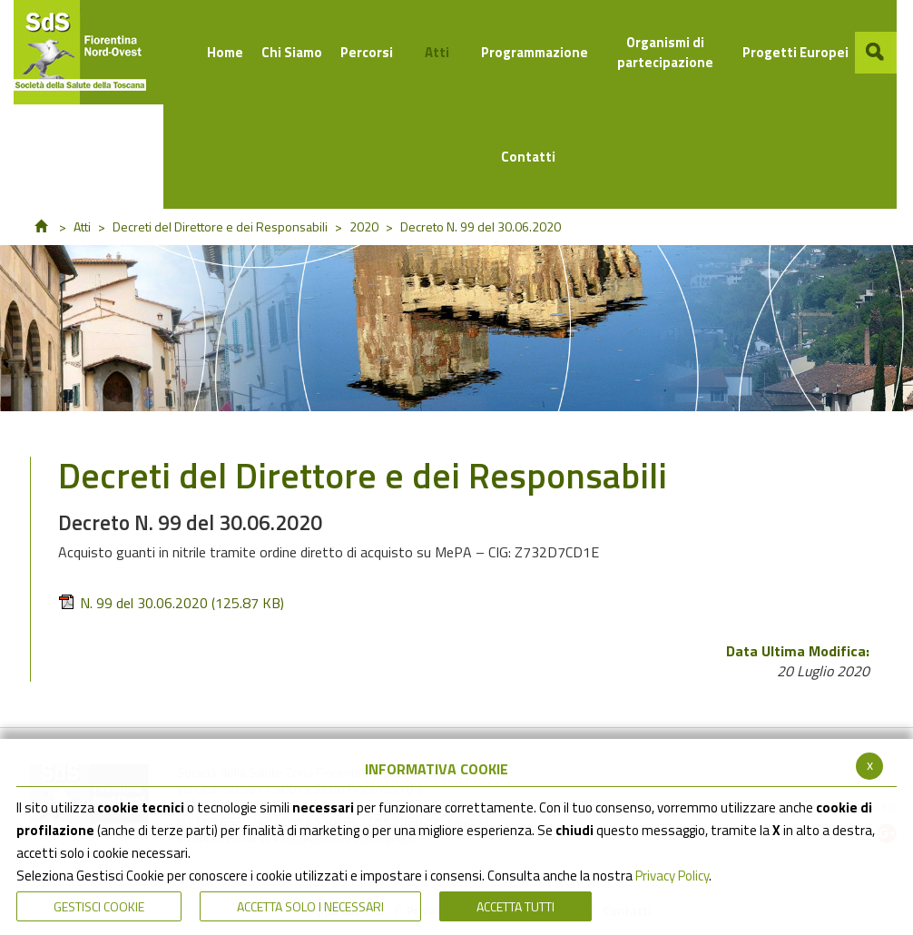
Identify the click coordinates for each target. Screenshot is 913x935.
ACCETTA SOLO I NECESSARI (310, 906)
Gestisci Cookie (99, 906)
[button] (876, 53)
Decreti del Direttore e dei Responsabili (220, 226)
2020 (363, 226)
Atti (82, 226)
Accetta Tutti (515, 906)
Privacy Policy (672, 875)
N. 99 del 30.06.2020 (171, 603)
